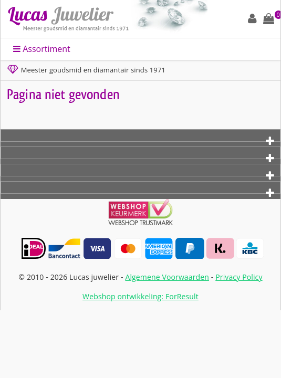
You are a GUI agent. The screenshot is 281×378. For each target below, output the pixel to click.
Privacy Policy (238, 277)
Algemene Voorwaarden (167, 277)
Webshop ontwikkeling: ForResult (140, 296)
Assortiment (41, 49)
